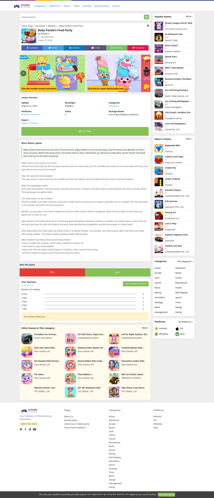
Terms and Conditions (74, 427)
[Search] (146, 17)
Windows (35, 114)
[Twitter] (21, 428)
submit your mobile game (76, 423)
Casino (178, 277)
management (161, 312)
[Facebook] (25, 428)
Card (157, 277)
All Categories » (185, 261)
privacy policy (70, 420)
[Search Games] (82, 17)
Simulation (40, 25)
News (66, 5)
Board (178, 272)
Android (51, 25)
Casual (158, 282)
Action (158, 268)
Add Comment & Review (136, 283)
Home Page (27, 25)
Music (157, 287)
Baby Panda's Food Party (71, 25)
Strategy (159, 302)
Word (157, 307)
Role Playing (181, 292)
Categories (39, 5)
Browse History (102, 5)
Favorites (87, 5)
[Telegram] (29, 428)
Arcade (158, 272)
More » (145, 328)
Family (178, 312)
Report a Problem (29, 123)
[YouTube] (34, 428)
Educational (181, 282)
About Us (68, 416)
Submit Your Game (29, 424)
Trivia (178, 302)
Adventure (180, 268)
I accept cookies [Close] (166, 494)
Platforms (54, 5)
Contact (116, 5)
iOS (179, 329)
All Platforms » (186, 321)
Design (178, 307)
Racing (158, 292)
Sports (178, 297)
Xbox (180, 334)
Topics (77, 5)
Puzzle (178, 287)
